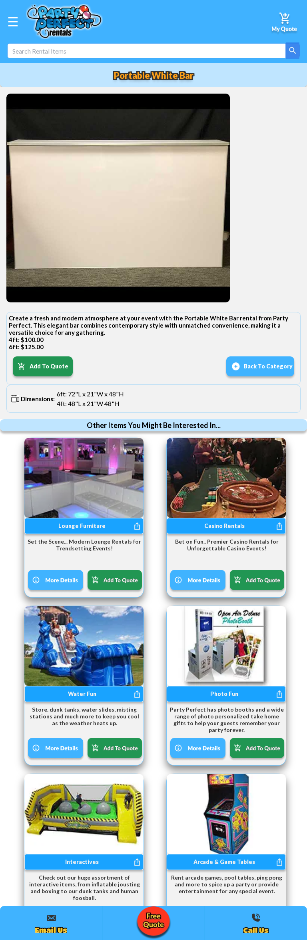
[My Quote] (285, 21)
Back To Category (262, 366)
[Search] (292, 50)
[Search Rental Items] (153, 50)
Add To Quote (43, 366)
